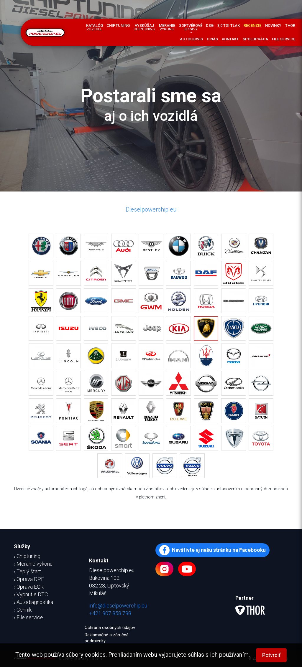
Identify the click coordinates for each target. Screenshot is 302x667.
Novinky (273, 25)
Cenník (23, 610)
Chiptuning (118, 25)
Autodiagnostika (33, 602)
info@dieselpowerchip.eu (118, 605)
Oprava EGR (29, 587)
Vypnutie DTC (31, 594)
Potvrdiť (271, 655)
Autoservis (191, 39)
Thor (290, 25)
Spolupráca (255, 39)
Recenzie (252, 25)
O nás (212, 39)
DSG (210, 25)
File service (283, 39)
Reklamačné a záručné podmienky (107, 637)
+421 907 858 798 (110, 613)
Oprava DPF (29, 579)
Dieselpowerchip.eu (151, 209)
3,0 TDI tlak (228, 25)
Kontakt (230, 39)
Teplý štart (27, 571)
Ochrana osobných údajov (110, 627)
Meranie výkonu (33, 564)
